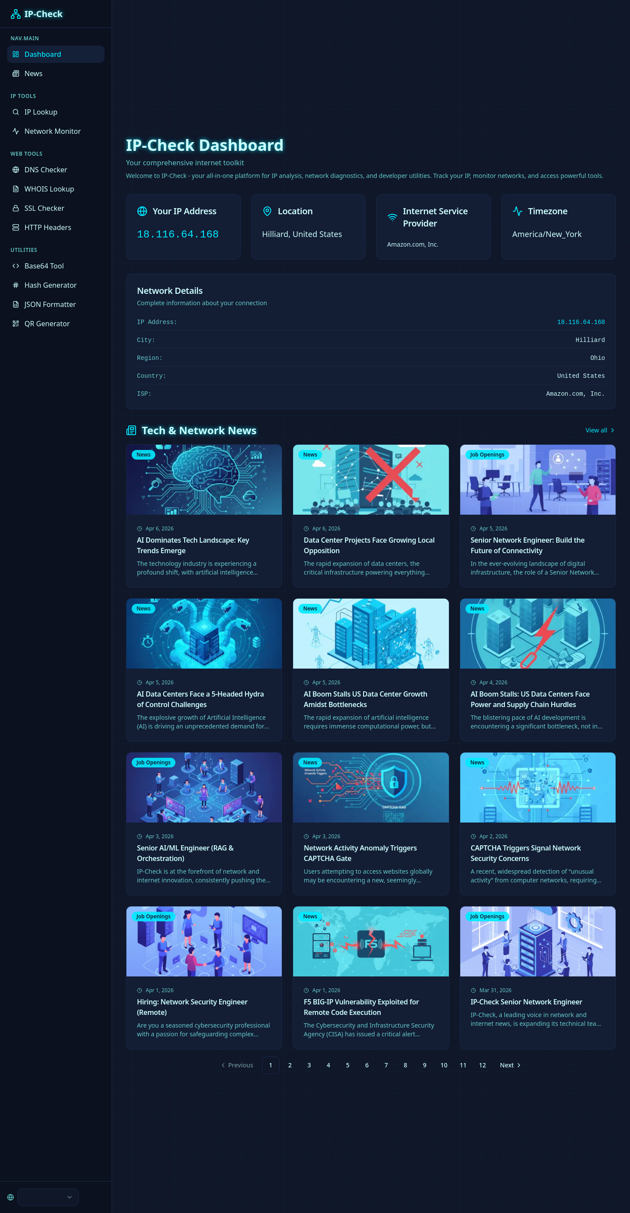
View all (601, 430)
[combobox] (48, 1197)
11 (463, 1065)
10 (444, 1065)
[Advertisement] (315, 61)
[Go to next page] (510, 1065)
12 (482, 1065)
